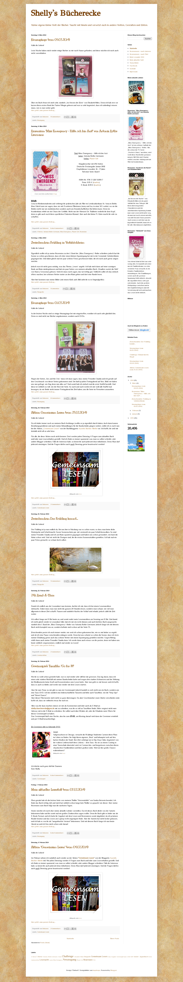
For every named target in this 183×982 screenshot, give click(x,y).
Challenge (68, 956)
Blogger (113, 970)
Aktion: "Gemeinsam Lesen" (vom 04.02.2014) (59, 847)
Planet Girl (94, 159)
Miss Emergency (65, 232)
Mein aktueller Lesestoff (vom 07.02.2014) (58, 789)
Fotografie (40, 292)
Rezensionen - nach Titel (139, 54)
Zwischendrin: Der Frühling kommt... (54, 518)
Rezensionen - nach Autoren (140, 51)
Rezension (83, 232)
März (134, 383)
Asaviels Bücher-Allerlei (88, 428)
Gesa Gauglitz (112, 956)
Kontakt (133, 69)
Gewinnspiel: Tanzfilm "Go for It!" (52, 666)
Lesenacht (44, 960)
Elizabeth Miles (78, 956)
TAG (94, 960)
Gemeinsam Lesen (51, 428)
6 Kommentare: (55, 398)
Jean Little (127, 956)
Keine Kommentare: (57, 228)
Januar (134, 414)
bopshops (96, 970)
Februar (135, 410)
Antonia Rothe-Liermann (51, 232)
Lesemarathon (41, 655)
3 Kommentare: (55, 581)
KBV (132, 956)
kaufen (96, 182)
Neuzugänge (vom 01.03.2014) (50, 303)
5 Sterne (39, 957)
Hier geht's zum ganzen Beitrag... (43, 110)
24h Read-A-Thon (42, 595)
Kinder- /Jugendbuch (141, 957)
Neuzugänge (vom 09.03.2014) (50, 39)
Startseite (70, 938)
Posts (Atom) (45, 943)
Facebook (133, 66)
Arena (59, 956)
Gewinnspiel (41, 779)
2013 (132, 418)
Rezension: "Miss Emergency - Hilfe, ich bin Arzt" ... (141, 393)
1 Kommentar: (55, 288)
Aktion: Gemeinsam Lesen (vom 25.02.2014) (59, 412)
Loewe (51, 960)
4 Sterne (40, 232)
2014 (132, 380)
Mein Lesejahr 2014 (137, 57)
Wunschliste (134, 63)
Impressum (133, 72)
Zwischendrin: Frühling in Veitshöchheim (57, 242)
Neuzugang (40, 120)
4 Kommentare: (55, 117)
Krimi (150, 956)
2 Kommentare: (55, 504)
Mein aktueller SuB (137, 60)
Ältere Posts (114, 938)
